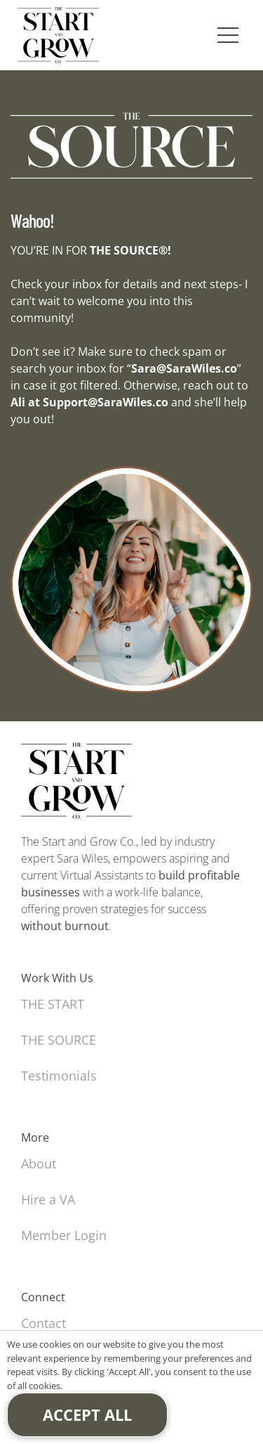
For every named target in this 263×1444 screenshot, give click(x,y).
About (38, 1163)
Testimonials (59, 1075)
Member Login (64, 1235)
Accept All (87, 1414)
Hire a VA (48, 1199)
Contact (43, 1323)
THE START (52, 1003)
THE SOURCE (58, 1039)
